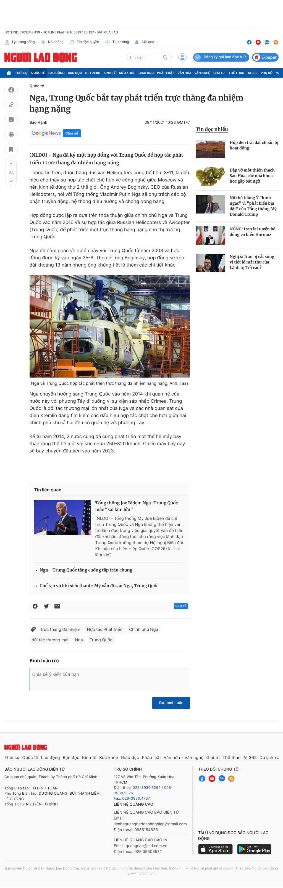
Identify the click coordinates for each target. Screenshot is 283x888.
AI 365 (252, 73)
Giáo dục (146, 73)
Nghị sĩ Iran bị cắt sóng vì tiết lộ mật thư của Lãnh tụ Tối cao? (252, 262)
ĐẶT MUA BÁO (107, 32)
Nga (79, 639)
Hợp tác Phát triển (105, 629)
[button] (11, 163)
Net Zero (93, 73)
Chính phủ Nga (143, 629)
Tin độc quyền (84, 42)
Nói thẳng (52, 42)
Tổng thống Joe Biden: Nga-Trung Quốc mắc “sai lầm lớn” (136, 506)
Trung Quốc (101, 639)
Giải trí (219, 73)
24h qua (144, 42)
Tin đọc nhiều (212, 129)
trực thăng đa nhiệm (60, 629)
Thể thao (236, 73)
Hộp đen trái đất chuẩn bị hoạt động (254, 145)
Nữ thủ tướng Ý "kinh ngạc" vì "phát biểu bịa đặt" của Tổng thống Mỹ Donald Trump (253, 206)
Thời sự (21, 73)
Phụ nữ (267, 73)
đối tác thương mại (50, 639)
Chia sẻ (71, 133)
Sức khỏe (127, 73)
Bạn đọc (75, 73)
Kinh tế (110, 73)
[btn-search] (165, 57)
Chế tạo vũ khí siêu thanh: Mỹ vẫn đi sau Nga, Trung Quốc (99, 586)
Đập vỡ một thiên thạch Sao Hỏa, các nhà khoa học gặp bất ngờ (252, 176)
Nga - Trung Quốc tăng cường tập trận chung (86, 570)
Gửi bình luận (171, 702)
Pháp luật (165, 73)
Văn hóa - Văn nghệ (193, 73)
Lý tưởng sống (19, 42)
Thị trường (117, 42)
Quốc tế (38, 73)
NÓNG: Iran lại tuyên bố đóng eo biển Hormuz (253, 231)
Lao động (56, 73)
